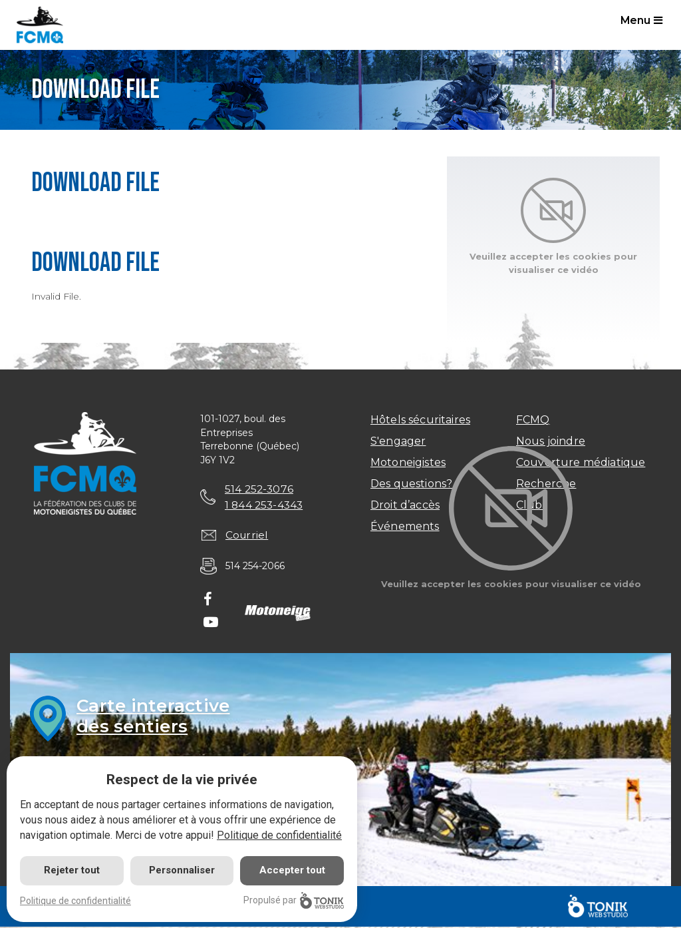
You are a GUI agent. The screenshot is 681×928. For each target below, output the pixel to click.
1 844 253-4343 (265, 505)
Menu (642, 21)
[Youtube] (211, 624)
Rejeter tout (72, 870)
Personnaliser (182, 870)
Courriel (247, 536)
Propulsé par (293, 900)
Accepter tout (292, 870)
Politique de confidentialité (279, 835)
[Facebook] (208, 602)
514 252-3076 (260, 489)
